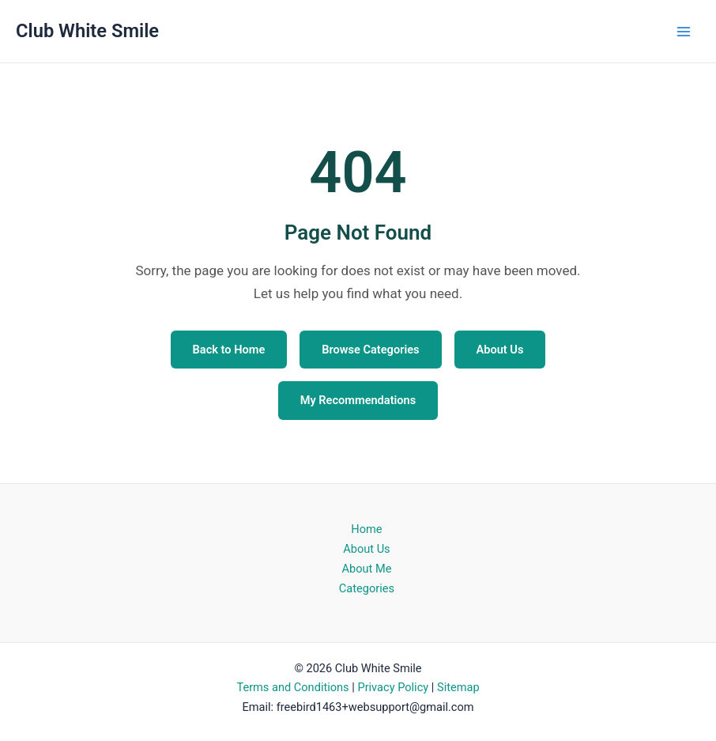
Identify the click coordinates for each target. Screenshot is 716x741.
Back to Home (229, 349)
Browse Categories (370, 349)
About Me (366, 568)
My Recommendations (358, 400)
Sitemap (458, 687)
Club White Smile (87, 31)
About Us (500, 349)
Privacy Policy (392, 687)
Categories (366, 588)
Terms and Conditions (292, 687)
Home (366, 529)
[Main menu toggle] (683, 31)
